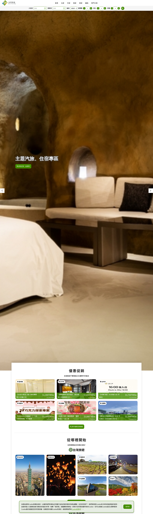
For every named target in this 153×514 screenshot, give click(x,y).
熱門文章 (94, 3)
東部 (80, 3)
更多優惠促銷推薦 (76, 440)
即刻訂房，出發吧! (23, 168)
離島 (86, 3)
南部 (74, 3)
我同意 (127, 507)
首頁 (56, 3)
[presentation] (2, 190)
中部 (68, 3)
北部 (62, 3)
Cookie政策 (76, 509)
